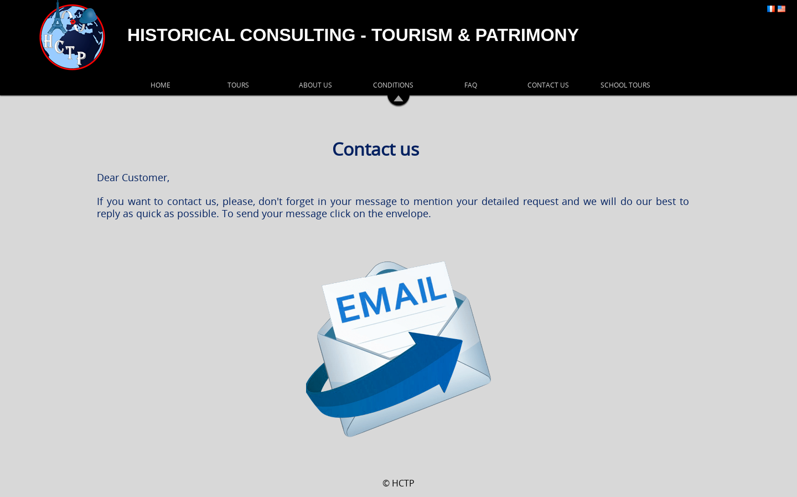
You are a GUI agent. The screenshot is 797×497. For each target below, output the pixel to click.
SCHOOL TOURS (625, 85)
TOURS (238, 85)
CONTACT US (548, 85)
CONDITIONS (393, 85)
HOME (160, 85)
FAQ (470, 85)
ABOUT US (315, 85)
